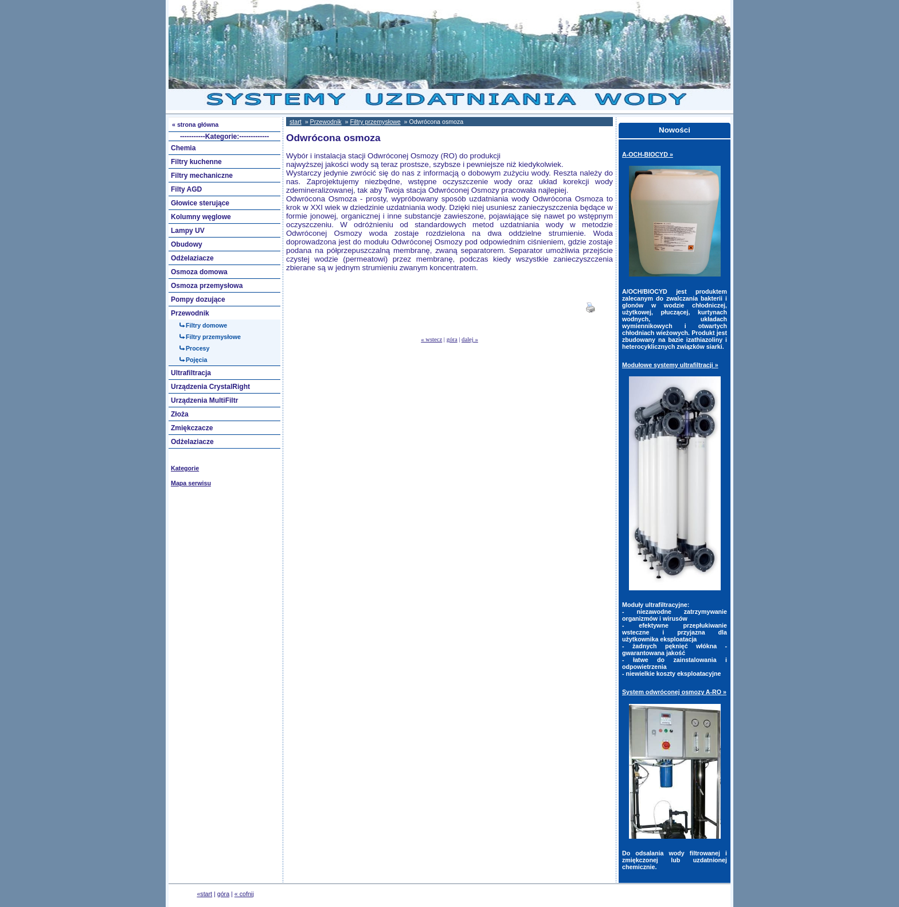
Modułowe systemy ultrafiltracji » (670, 364)
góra (452, 339)
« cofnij (244, 893)
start (296, 121)
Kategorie (185, 468)
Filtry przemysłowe (375, 121)
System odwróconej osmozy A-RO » (674, 691)
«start (204, 893)
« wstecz (431, 339)
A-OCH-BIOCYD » (647, 154)
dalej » (470, 339)
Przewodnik (326, 121)
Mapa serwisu (191, 483)
